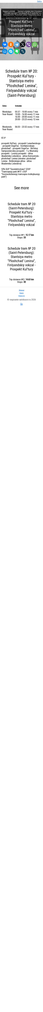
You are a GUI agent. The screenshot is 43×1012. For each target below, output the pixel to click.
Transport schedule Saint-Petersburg (30, 11)
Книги (22, 293)
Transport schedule (9, 11)
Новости (21, 296)
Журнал (21, 290)
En (21, 304)
